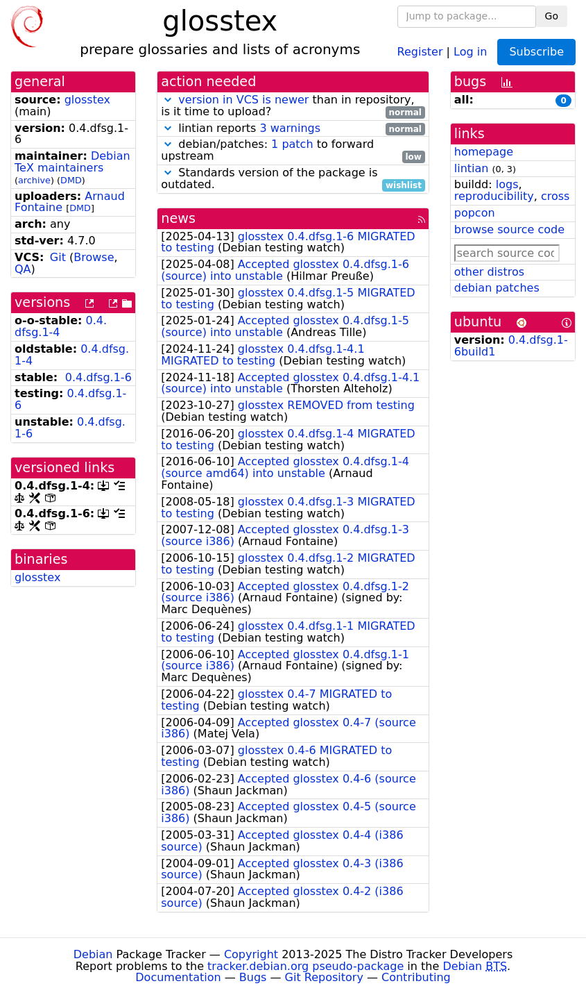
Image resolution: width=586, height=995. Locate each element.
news (178, 218)
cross (555, 196)
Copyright (251, 954)
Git (58, 257)
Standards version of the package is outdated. (293, 179)
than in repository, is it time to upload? (293, 106)
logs (507, 184)
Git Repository (324, 977)
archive (34, 180)
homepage (483, 151)
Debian (93, 954)
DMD (71, 180)
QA (23, 269)
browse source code (509, 229)
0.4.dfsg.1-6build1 (511, 345)
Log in (470, 51)
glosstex (87, 99)
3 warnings (289, 128)
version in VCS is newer (243, 99)
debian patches (497, 287)
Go (551, 16)
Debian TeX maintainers (72, 161)
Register (420, 51)
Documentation (178, 977)
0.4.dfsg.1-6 (98, 377)
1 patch (292, 144)
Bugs (253, 977)
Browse (94, 257)
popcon (474, 212)
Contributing (416, 977)
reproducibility (494, 196)
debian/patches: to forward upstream (293, 150)
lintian (471, 168)
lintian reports (293, 129)
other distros (489, 271)
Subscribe (536, 51)
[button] (167, 99)
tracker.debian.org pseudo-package (305, 966)
